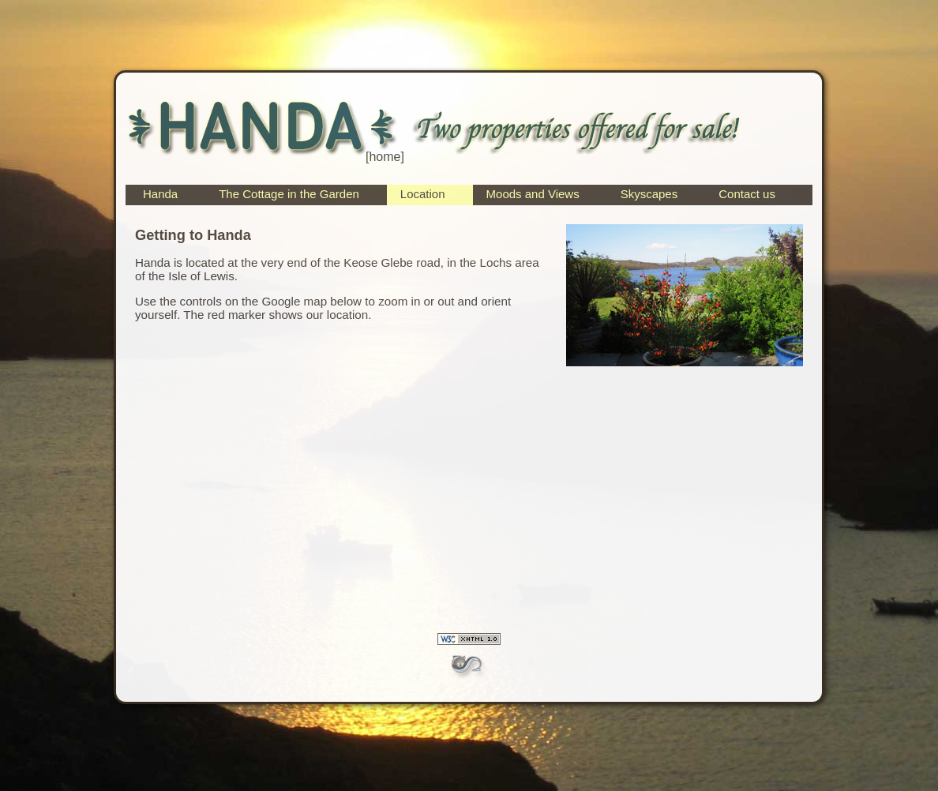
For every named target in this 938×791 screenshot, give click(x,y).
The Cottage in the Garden (289, 194)
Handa (160, 194)
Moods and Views (533, 194)
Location (422, 194)
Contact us (747, 194)
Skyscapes (649, 194)
